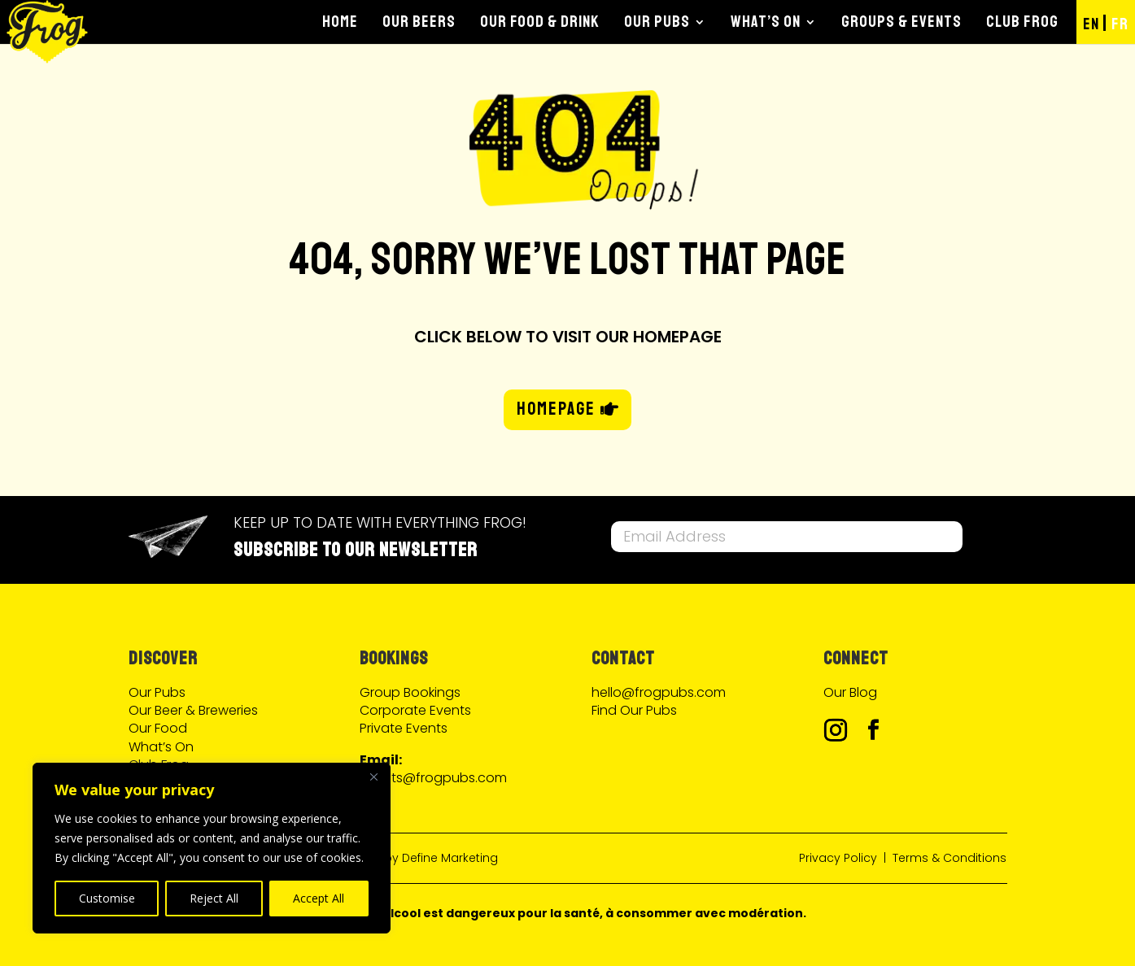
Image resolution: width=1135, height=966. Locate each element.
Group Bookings (410, 692)
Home (340, 22)
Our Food (158, 728)
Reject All (214, 898)
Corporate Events (415, 710)
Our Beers (419, 22)
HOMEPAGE (556, 409)
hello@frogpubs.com (659, 692)
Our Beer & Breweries (193, 710)
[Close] (373, 776)
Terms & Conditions (949, 858)
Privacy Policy (838, 858)
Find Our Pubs (634, 710)
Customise (107, 898)
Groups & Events (901, 22)
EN (1091, 24)
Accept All (318, 898)
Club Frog (1022, 22)
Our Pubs (657, 22)
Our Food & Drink (540, 22)
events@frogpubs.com (433, 777)
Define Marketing (450, 858)
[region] (212, 848)
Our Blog (850, 692)
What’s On (766, 22)
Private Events (403, 728)
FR (1119, 24)
